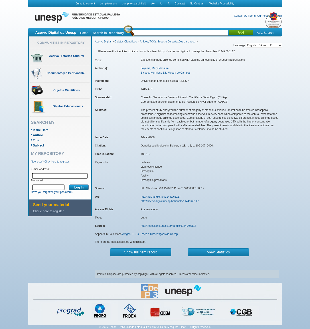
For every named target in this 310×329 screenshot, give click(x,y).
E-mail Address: (40, 169)
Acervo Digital (103, 41)
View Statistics (218, 252)
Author (38, 135)
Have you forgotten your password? (52, 192)
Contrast (180, 3)
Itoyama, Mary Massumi (155, 68)
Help (279, 15)
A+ (153, 3)
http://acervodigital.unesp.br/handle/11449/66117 (170, 201)
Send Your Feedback (261, 15)
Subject (38, 145)
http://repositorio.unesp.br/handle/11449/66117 (168, 225)
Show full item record (140, 252)
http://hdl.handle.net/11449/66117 (161, 196)
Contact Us (240, 15)
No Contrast (197, 3)
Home (84, 33)
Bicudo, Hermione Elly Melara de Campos (165, 72)
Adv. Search (265, 32)
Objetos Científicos (125, 41)
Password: (37, 180)
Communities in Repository (61, 42)
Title (36, 140)
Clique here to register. (49, 211)
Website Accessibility (221, 3)
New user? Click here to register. (50, 161)
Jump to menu (108, 3)
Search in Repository (108, 33)
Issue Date (41, 130)
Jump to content (85, 3)
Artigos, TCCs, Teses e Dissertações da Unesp (167, 41)
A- (161, 3)
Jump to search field (134, 3)
